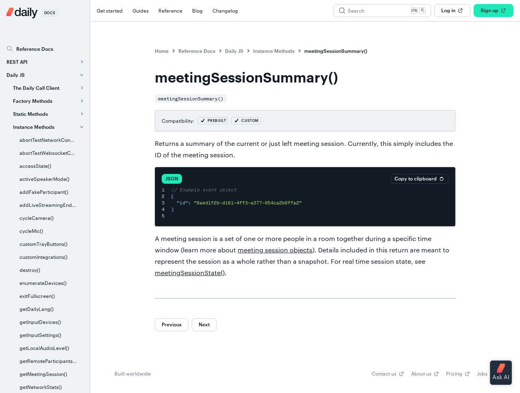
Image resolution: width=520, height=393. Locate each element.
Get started (110, 10)
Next (204, 324)
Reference (170, 10)
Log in (452, 10)
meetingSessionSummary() (335, 51)
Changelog (225, 10)
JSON (171, 178)
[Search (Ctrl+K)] (382, 10)
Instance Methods (274, 51)
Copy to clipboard (419, 179)
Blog (197, 10)
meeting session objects (275, 250)
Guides (140, 10)
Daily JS (234, 51)
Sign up (494, 10)
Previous (172, 324)
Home (162, 51)
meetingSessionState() (190, 272)
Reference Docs (196, 51)
